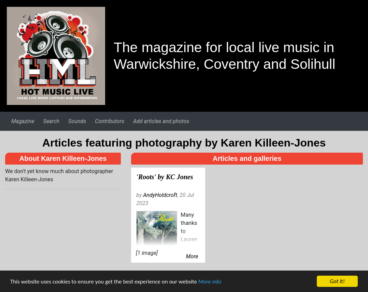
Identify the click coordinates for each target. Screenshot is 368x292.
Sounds (77, 121)
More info (209, 282)
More (192, 256)
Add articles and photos (161, 121)
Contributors (109, 121)
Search (51, 121)
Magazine (22, 121)
